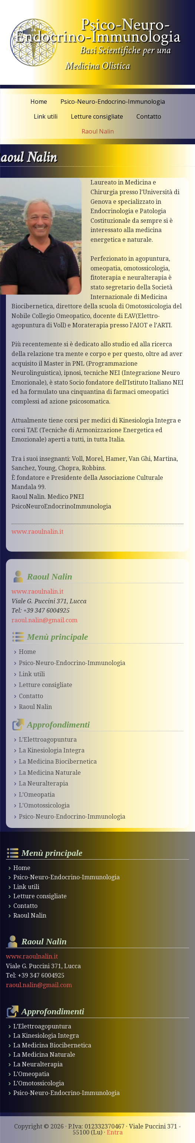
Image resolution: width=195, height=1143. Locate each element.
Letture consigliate (45, 684)
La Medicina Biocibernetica (58, 761)
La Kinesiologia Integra (52, 750)
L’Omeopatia (37, 794)
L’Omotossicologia (44, 805)
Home (27, 651)
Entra (115, 1132)
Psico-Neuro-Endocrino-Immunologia (97, 30)
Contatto (31, 696)
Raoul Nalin (35, 706)
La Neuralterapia (43, 783)
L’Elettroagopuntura (48, 739)
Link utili (32, 674)
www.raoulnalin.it (37, 531)
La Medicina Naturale (50, 772)
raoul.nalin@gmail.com (44, 620)
